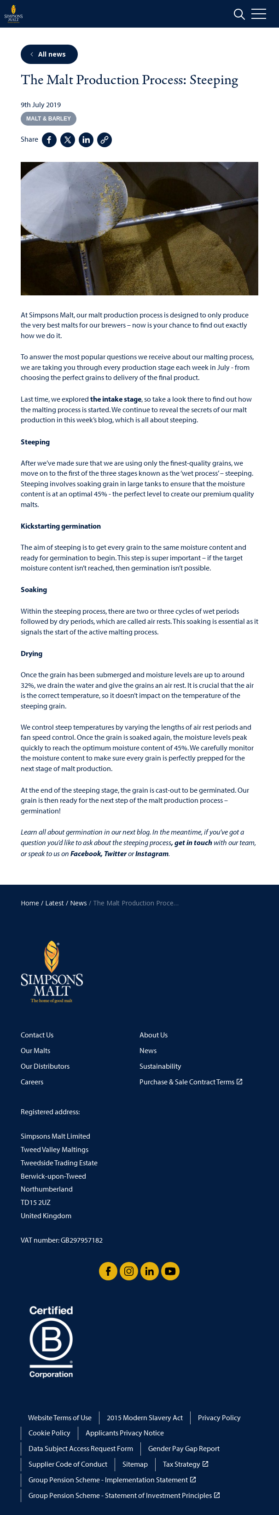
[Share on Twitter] (67, 139)
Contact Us (37, 1035)
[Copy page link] (104, 139)
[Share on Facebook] (49, 139)
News (148, 1050)
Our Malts (35, 1050)
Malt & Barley (48, 118)
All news (47, 54)
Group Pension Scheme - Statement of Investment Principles (124, 1495)
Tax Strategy (185, 1464)
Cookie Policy (49, 1433)
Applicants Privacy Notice (125, 1433)
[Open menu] (265, 14)
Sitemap (135, 1464)
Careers (32, 1081)
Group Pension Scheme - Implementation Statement (112, 1479)
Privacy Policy (219, 1417)
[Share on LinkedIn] (86, 139)
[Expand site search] (239, 14)
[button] (139, 228)
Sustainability (160, 1066)
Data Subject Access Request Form (81, 1448)
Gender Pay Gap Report (184, 1448)
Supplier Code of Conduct (68, 1464)
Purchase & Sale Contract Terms (191, 1081)
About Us (154, 1035)
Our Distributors (45, 1066)
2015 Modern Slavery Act (145, 1417)
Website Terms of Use (60, 1417)
